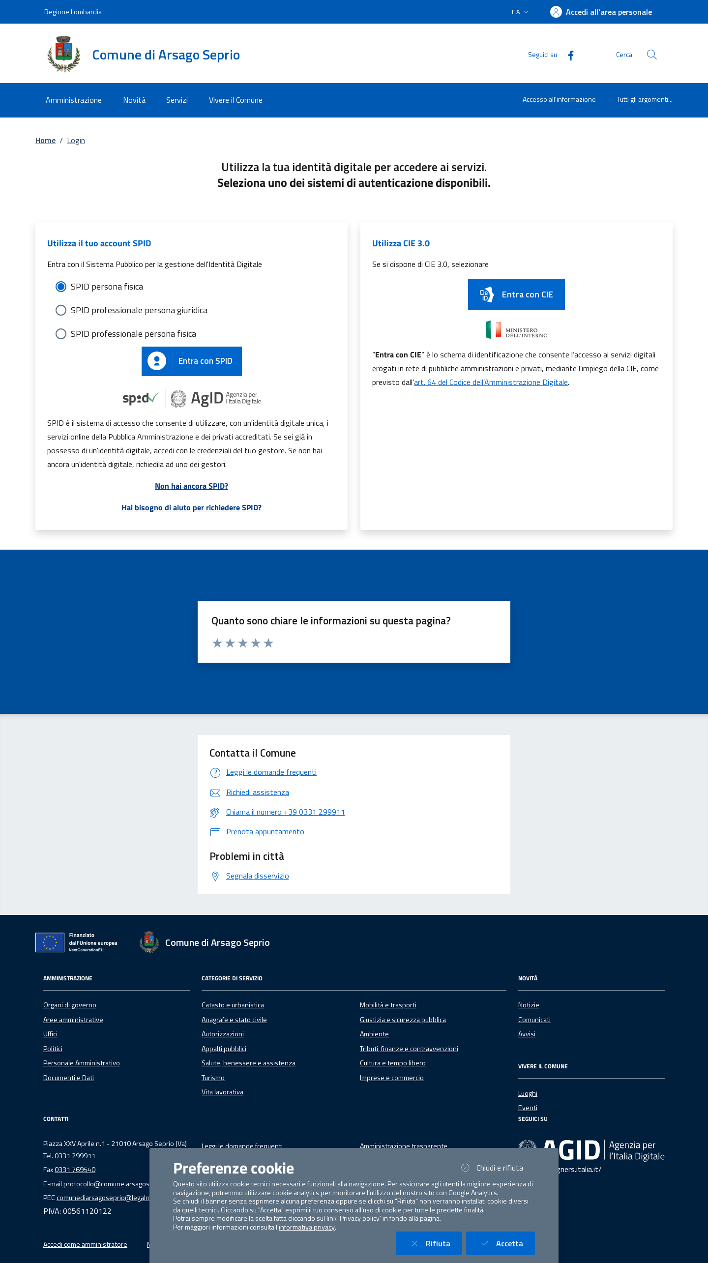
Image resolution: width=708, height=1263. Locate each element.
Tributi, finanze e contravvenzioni (409, 1048)
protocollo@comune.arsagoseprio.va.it (121, 1183)
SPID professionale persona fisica (133, 333)
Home (45, 140)
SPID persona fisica (107, 286)
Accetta (506, 1243)
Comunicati (534, 1019)
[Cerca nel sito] (652, 54)
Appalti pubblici (224, 1048)
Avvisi (526, 1033)
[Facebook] (567, 54)
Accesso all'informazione (559, 99)
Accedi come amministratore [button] (85, 1244)
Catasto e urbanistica (233, 1004)
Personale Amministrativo (81, 1062)
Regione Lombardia (73, 11)
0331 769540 (75, 1169)
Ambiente (374, 1033)
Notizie (528, 1004)
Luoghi (527, 1093)
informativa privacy (307, 1227)
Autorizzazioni (223, 1033)
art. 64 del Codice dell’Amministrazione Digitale (491, 382)
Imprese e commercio (392, 1077)
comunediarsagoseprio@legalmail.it (110, 1197)
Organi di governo (69, 1004)
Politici (52, 1048)
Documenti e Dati (68, 1077)
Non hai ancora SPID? (191, 486)
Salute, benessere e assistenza (248, 1062)
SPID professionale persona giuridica (139, 310)
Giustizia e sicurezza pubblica (403, 1019)
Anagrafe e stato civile (234, 1019)
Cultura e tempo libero (393, 1062)
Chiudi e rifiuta (496, 1167)
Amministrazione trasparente (403, 1146)
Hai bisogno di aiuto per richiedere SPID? (191, 507)
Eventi (527, 1107)
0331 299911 (75, 1155)
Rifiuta (435, 1243)
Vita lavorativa (222, 1092)
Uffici (50, 1033)
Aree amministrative (73, 1019)
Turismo (213, 1077)
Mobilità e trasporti (388, 1004)
